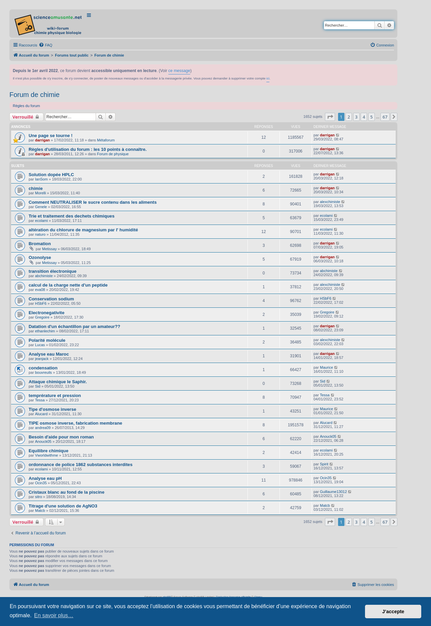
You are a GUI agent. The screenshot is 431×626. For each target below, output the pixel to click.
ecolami (41, 221)
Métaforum (106, 140)
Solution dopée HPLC (51, 174)
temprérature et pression (55, 395)
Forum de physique (113, 154)
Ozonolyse (40, 257)
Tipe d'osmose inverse (52, 409)
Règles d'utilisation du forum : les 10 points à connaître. (87, 149)
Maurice (326, 367)
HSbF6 (40, 303)
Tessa (40, 400)
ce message (179, 70)
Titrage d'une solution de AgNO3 (63, 505)
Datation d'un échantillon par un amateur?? (74, 326)
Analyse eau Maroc (49, 354)
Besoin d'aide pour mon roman (61, 436)
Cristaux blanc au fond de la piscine (66, 492)
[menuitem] (45, 45)
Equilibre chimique (48, 450)
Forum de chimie (34, 94)
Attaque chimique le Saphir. (58, 381)
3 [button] (356, 117)
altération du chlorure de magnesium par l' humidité (83, 229)
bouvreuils (43, 372)
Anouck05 (43, 441)
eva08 (40, 290)
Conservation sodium (51, 298)
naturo (40, 234)
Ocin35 (41, 483)
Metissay (49, 249)
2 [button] (348, 117)
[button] (330, 117)
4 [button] (364, 117)
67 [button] (385, 117)
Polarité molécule (47, 340)
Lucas (40, 345)
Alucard (41, 414)
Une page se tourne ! (50, 135)
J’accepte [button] (393, 611)
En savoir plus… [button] (53, 615)
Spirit (324, 464)
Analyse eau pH (45, 478)
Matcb (40, 510)
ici (267, 78)
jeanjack (41, 359)
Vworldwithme (46, 455)
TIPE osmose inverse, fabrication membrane (75, 423)
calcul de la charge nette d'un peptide (68, 285)
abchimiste (44, 276)
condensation (43, 367)
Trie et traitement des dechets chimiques (71, 216)
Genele (41, 207)
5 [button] (371, 117)
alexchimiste (330, 202)
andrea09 (43, 428)
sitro (38, 497)
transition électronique (52, 271)
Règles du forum (26, 106)
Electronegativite (46, 312)
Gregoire (42, 317)
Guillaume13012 (333, 492)
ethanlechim (45, 331)
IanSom (41, 179)
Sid (37, 386)
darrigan (42, 140)
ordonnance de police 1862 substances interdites (81, 464)
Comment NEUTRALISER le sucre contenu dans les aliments (93, 202)
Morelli (40, 193)
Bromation (40, 243)
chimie (36, 188)
